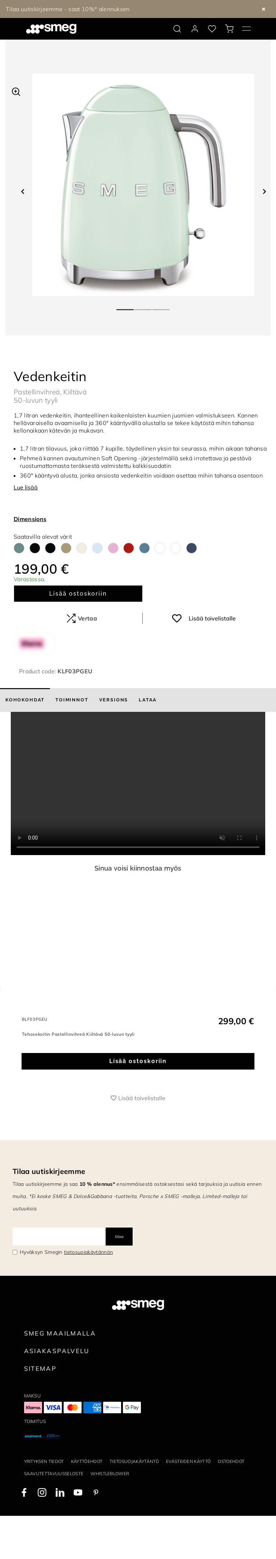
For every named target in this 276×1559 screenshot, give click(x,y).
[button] (16, 91)
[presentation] (138, 783)
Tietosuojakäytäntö (134, 1504)
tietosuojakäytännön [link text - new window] (88, 1295)
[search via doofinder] (177, 28)
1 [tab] (125, 306)
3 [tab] (161, 306)
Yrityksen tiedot (44, 1504)
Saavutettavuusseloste (54, 1516)
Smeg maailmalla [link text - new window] (60, 1376)
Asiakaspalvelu (56, 1394)
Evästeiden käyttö (188, 1504)
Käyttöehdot (87, 1504)
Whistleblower (110, 1516)
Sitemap (40, 1411)
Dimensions (30, 519)
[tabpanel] (143, 185)
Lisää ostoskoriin (78, 593)
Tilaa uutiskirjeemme (49, 1214)
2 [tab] (143, 306)
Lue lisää (26, 487)
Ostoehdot (231, 1504)
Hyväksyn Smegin (66, 1295)
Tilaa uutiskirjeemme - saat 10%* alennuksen (68, 9)
